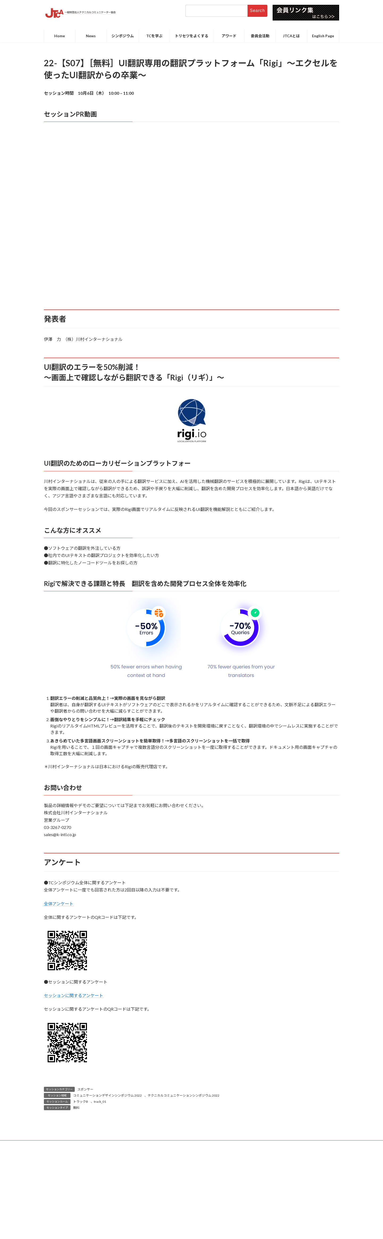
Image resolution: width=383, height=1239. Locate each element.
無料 (76, 1108)
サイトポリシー (152, 1145)
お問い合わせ (121, 1145)
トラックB (80, 1102)
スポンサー (85, 1089)
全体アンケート (58, 903)
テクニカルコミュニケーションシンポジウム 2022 (183, 1095)
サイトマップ (225, 1145)
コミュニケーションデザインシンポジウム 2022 (107, 1095)
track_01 (100, 1102)
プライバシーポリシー (190, 1145)
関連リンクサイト (258, 1145)
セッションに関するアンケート (73, 995)
